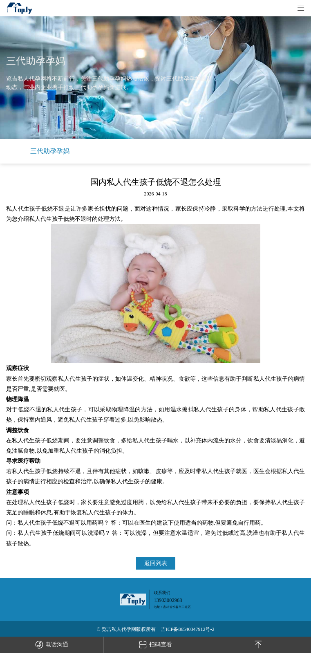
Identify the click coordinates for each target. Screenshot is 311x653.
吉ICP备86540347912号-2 (188, 629)
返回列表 (155, 563)
